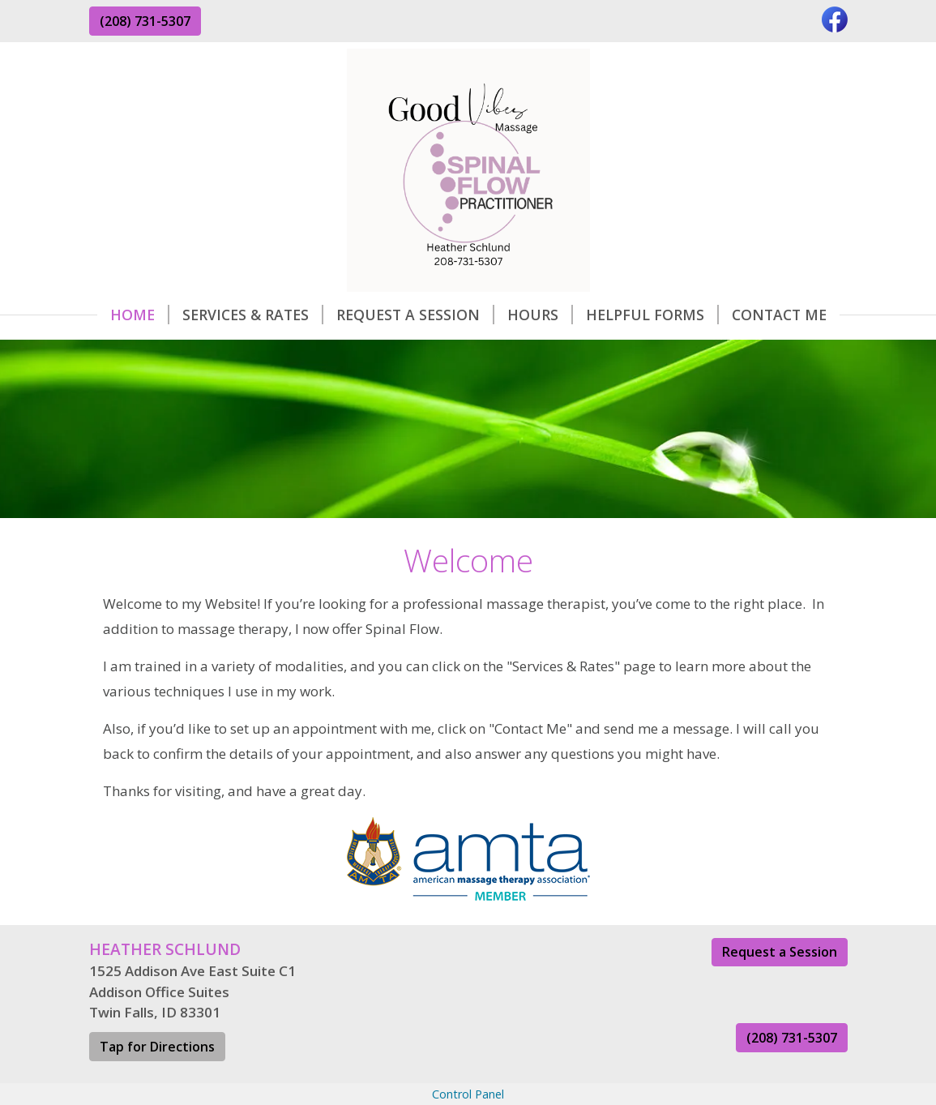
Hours (540, 314)
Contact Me (779, 314)
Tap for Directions (157, 1047)
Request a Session (779, 952)
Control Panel (468, 1094)
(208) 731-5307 (145, 21)
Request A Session (415, 314)
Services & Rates (252, 314)
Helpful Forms (652, 314)
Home (139, 314)
